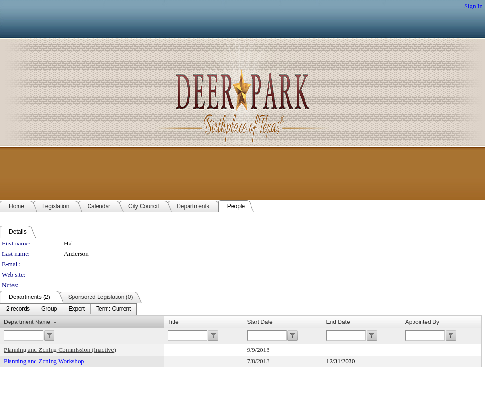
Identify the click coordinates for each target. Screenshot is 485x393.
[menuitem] (18, 309)
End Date (338, 322)
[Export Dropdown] (76, 309)
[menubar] (68, 309)
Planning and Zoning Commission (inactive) (60, 349)
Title (173, 322)
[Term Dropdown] (113, 309)
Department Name (27, 322)
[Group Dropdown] (49, 309)
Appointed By (422, 322)
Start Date (260, 322)
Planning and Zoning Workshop (44, 361)
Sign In (473, 5)
